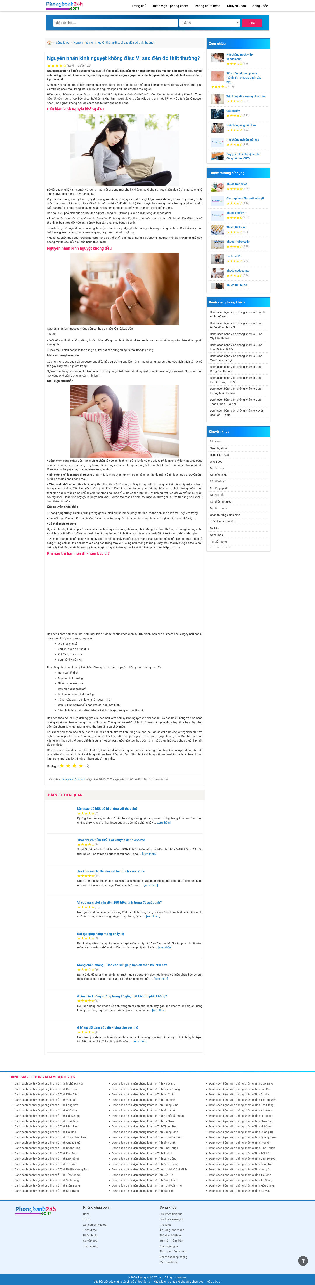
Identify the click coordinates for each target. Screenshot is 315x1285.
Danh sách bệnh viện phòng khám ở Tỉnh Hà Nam (143, 1121)
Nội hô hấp (217, 468)
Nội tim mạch (218, 508)
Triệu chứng (90, 1246)
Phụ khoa (166, 1224)
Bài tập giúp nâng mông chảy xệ (100, 934)
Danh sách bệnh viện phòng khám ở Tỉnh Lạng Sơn (46, 1105)
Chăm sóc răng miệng (173, 1257)
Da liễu (214, 528)
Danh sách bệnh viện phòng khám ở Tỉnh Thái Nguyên (242, 1099)
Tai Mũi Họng (218, 541)
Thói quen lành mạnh (173, 1251)
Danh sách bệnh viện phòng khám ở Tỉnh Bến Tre (142, 1174)
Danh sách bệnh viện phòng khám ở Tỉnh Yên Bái (45, 1099)
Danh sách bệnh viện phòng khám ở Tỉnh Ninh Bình (46, 1126)
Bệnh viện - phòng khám (170, 6)
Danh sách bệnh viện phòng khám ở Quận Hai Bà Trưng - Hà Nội (236, 380)
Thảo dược (90, 1230)
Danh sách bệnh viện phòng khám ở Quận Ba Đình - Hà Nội (238, 314)
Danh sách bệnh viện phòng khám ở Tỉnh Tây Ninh (45, 1164)
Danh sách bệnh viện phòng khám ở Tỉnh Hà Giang (143, 1083)
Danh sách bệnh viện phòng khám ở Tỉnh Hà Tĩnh (45, 1132)
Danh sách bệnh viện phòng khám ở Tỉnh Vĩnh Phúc (144, 1110)
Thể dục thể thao (170, 1235)
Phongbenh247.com (73, 779)
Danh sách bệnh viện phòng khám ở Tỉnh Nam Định (241, 1121)
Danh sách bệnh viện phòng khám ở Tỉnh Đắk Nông (46, 1158)
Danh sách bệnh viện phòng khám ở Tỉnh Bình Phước (242, 1158)
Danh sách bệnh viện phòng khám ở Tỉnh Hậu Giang (241, 1185)
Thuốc (87, 1219)
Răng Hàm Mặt (219, 454)
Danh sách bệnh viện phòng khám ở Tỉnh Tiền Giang (47, 1174)
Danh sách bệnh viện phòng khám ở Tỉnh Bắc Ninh (240, 1110)
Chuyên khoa (236, 6)
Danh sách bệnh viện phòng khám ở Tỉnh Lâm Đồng (144, 1158)
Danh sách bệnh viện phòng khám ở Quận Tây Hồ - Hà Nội (236, 336)
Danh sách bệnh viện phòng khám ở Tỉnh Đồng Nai (240, 1164)
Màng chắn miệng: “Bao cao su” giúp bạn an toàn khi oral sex (122, 965)
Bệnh (86, 1214)
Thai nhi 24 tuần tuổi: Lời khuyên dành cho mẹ (111, 840)
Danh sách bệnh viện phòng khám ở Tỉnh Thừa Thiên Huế (50, 1137)
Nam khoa (216, 534)
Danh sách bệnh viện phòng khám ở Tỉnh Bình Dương (145, 1164)
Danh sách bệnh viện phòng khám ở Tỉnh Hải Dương (47, 1115)
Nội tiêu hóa (217, 481)
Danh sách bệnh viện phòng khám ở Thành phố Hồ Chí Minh (149, 1169)
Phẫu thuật (90, 1235)
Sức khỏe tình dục (171, 1214)
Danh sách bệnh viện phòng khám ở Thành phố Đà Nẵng (147, 1137)
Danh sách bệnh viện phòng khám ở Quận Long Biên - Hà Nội (236, 347)
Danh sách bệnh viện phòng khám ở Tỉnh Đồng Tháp (144, 1180)
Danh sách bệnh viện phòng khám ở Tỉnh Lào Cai (239, 1089)
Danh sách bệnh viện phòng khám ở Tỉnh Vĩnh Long (46, 1180)
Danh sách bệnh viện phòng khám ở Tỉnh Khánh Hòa (47, 1148)
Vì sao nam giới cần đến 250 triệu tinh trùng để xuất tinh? (119, 903)
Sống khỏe (260, 6)
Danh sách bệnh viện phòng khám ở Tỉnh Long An (240, 1169)
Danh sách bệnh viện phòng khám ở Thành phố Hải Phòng (148, 1115)
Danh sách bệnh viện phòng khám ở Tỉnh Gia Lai (142, 1153)
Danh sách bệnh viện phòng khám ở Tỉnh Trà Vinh (240, 1174)
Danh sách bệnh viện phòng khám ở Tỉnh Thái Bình (46, 1121)
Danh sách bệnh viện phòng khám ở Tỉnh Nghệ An (240, 1126)
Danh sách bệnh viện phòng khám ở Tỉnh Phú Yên (240, 1142)
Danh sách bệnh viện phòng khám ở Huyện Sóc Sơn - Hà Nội (237, 413)
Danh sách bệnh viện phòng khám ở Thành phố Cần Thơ (147, 1185)
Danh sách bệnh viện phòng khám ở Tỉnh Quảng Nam (242, 1137)
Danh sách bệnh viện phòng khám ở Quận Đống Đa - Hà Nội (236, 369)
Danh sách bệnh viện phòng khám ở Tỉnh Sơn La (239, 1094)
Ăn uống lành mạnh (172, 1230)
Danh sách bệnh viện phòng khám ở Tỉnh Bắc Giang (241, 1105)
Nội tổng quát (218, 488)
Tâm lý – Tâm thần (171, 1240)
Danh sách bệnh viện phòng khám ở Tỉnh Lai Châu (143, 1094)
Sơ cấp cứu (90, 1240)
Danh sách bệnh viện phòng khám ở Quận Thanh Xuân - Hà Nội (236, 402)
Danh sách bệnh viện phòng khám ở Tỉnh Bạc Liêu (143, 1190)
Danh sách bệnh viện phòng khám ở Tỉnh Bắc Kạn (45, 1089)
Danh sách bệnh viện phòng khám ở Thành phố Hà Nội (48, 1083)
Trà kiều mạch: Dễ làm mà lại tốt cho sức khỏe (111, 871)
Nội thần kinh (218, 475)
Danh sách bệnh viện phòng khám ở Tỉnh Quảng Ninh (145, 1105)
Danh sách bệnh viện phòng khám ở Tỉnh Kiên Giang (47, 1185)
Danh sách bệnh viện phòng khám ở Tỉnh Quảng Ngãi (47, 1142)
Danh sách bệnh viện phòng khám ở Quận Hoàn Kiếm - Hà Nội (236, 325)
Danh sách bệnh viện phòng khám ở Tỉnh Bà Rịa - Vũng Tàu (51, 1169)
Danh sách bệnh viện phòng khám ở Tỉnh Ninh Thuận (145, 1148)
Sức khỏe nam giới (171, 1219)
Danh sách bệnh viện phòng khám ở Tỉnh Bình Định (144, 1142)
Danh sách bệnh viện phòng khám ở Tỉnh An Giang (240, 1180)
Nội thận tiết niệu (220, 501)
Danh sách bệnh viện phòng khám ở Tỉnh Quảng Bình (145, 1132)
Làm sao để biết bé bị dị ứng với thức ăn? (107, 809)
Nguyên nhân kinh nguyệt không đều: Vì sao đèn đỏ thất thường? (123, 58)
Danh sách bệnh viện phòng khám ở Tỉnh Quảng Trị (241, 1132)
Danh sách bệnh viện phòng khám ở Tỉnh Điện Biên (46, 1094)
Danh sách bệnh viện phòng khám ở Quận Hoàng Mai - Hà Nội (236, 391)
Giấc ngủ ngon (169, 1246)
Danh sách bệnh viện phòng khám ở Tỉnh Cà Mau (239, 1190)
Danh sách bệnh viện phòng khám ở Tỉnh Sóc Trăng (46, 1190)
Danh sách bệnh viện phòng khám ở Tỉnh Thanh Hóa (144, 1126)
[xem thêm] (164, 822)
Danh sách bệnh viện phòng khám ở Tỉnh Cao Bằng (241, 1083)
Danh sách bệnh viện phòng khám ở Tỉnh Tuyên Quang (146, 1089)
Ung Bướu (216, 461)
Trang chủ (139, 6)
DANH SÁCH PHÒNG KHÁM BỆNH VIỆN (42, 1077)
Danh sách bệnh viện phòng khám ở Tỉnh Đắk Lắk (240, 1153)
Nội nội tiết (217, 494)
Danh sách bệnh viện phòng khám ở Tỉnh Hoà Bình (143, 1099)
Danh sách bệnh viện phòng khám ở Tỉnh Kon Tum (45, 1153)
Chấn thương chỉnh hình (225, 515)
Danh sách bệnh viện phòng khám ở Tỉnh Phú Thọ (45, 1110)
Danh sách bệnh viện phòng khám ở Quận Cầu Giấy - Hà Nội (236, 358)
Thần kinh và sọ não (222, 521)
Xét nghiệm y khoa (94, 1224)
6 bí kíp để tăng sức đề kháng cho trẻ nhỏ (107, 1028)
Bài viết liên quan (65, 795)
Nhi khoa (215, 441)
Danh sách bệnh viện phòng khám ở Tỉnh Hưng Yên (241, 1115)
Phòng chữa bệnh (207, 6)
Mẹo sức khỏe (169, 1262)
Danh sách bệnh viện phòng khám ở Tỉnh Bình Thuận (242, 1148)
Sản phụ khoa (218, 448)
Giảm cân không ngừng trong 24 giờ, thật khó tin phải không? (122, 996)
